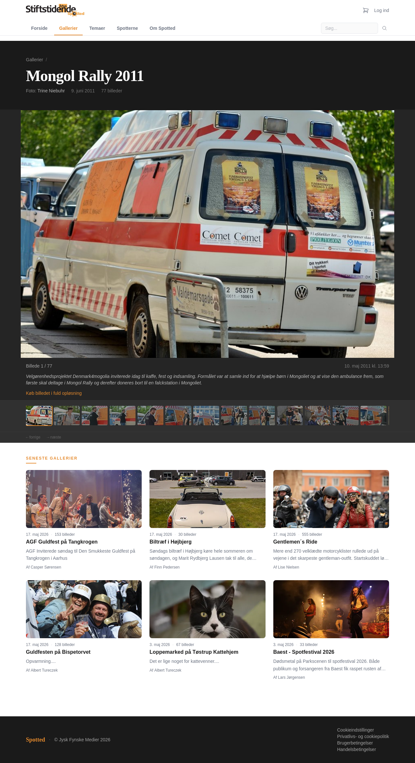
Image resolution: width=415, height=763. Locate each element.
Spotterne (127, 28)
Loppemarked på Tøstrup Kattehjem (193, 652)
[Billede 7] (206, 415)
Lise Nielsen (288, 567)
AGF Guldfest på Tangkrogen (62, 542)
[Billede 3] (95, 415)
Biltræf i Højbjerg (170, 542)
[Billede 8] (234, 415)
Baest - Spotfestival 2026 (304, 652)
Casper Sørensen (46, 567)
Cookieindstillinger (355, 730)
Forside (39, 28)
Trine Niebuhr (51, 90)
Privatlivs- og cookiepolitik (363, 736)
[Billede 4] (123, 415)
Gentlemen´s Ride (295, 542)
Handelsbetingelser (356, 749)
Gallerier (68, 28)
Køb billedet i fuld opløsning (54, 393)
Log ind (381, 10)
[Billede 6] (178, 415)
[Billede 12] (346, 415)
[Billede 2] (67, 415)
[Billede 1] (39, 415)
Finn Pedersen (167, 567)
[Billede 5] (150, 415)
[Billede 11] (318, 415)
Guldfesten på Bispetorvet (58, 652)
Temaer (97, 28)
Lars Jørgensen (291, 677)
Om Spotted (162, 28)
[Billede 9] (262, 415)
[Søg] (384, 28)
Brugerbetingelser (355, 742)
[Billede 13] (373, 415)
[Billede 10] (290, 415)
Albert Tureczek (44, 670)
